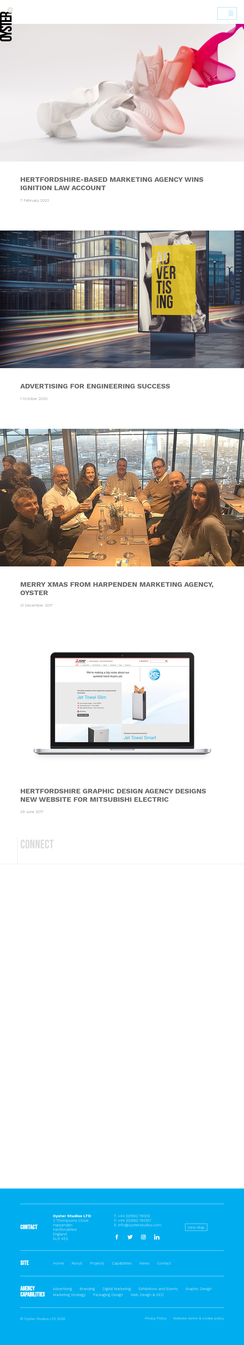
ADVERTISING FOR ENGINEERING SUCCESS (95, 386)
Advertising (62, 1288)
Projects (97, 1263)
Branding (87, 1288)
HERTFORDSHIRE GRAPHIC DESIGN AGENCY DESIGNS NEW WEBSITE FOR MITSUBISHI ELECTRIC (113, 795)
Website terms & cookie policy (198, 1318)
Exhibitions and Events (158, 1288)
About (76, 1263)
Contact (164, 1263)
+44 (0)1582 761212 (134, 1216)
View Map (196, 1227)
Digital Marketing (116, 1288)
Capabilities (122, 1263)
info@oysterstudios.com (139, 1225)
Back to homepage (6, 24)
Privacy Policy (155, 1318)
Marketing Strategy (69, 1294)
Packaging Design (108, 1294)
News (144, 1263)
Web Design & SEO (147, 1294)
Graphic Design (198, 1288)
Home (58, 1263)
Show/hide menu (231, 13)
